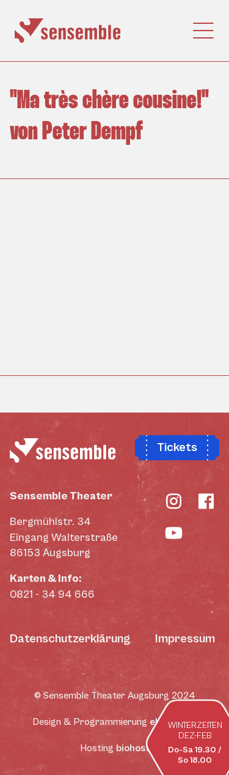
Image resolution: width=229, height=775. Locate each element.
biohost (133, 748)
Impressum (185, 639)
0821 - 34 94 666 (52, 594)
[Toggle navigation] (207, 30)
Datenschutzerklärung (70, 639)
